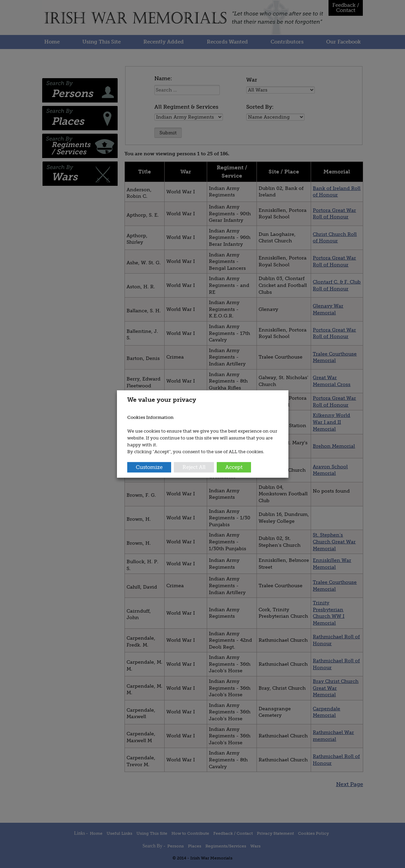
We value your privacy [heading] (161, 399)
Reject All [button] (193, 467)
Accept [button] (233, 467)
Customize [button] (149, 467)
